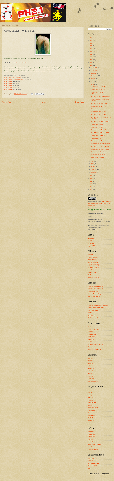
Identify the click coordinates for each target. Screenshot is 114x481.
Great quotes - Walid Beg (98, 135)
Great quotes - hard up (97, 124)
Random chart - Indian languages (100, 96)
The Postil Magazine (93, 277)
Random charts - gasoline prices (100, 149)
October (93, 73)
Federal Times (92, 442)
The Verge (91, 420)
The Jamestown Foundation (96, 318)
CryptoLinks (91, 342)
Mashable (90, 405)
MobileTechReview (93, 407)
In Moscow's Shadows (94, 296)
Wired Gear (91, 423)
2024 (91, 37)
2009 (91, 186)
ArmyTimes (91, 431)
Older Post (79, 102)
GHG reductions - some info (99, 157)
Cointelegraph (92, 334)
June (92, 84)
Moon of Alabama (93, 262)
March (93, 166)
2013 (91, 175)
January (93, 172)
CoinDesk (90, 331)
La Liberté (90, 363)
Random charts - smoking (98, 106)
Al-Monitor (91, 254)
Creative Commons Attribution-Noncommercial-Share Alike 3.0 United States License (100, 203)
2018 (91, 54)
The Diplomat (91, 315)
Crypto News (91, 337)
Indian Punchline (92, 259)
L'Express (90, 361)
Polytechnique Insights (94, 265)
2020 (91, 48)
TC (88, 413)
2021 (91, 46)
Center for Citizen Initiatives (95, 286)
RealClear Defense (93, 449)
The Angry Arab (92, 275)
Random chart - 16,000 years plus (100, 152)
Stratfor (90, 313)
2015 (91, 62)
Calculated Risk (92, 458)
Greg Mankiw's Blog (93, 463)
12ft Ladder (91, 238)
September (94, 76)
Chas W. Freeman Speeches (96, 289)
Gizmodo (90, 400)
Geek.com (91, 397)
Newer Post (6, 102)
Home (43, 102)
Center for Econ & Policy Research (98, 305)
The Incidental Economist (95, 466)
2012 (91, 178)
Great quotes (8, 81)
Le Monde (90, 371)
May (92, 161)
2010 (91, 184)
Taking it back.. (8, 89)
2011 (91, 181)
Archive (90, 241)
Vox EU (90, 468)
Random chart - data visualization (100, 143)
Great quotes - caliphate (98, 89)
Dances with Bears (93, 291)
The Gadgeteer (92, 418)
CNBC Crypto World (93, 329)
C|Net (89, 390)
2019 (91, 51)
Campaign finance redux (98, 86)
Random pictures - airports (98, 114)
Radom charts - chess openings (100, 132)
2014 (91, 65)
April (92, 163)
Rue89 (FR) (91, 378)
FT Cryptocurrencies (93, 347)
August (93, 78)
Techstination (91, 415)
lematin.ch (91, 376)
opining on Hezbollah (21, 63)
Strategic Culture (92, 272)
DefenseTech (91, 437)
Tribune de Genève (93, 381)
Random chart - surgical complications (98, 92)
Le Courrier (91, 368)
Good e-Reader (92, 402)
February (94, 169)
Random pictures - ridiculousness (100, 109)
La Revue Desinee (93, 366)
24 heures (90, 358)
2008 (91, 189)
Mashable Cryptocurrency (95, 349)
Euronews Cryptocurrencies (95, 344)
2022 (91, 43)
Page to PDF (91, 246)
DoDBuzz (90, 439)
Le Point (90, 373)
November (94, 70)
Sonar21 (90, 270)
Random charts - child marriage (100, 121)
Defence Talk (91, 434)
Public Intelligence (93, 310)
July (92, 81)
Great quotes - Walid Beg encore (13, 79)
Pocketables (91, 410)
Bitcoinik (90, 326)
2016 (91, 59)
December (94, 67)
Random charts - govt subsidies (100, 146)
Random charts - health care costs (100, 103)
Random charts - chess (97, 141)
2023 (91, 40)
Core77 (90, 392)
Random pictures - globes (98, 111)
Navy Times (91, 447)
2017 (91, 57)
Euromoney (91, 461)
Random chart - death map (98, 155)
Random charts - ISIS (97, 127)
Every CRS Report (93, 257)
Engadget (90, 395)
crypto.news (91, 339)
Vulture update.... (96, 138)
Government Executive (94, 444)
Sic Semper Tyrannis (94, 267)
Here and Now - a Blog (94, 294)
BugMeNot (91, 243)
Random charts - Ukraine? (98, 130)
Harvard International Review (96, 307)
